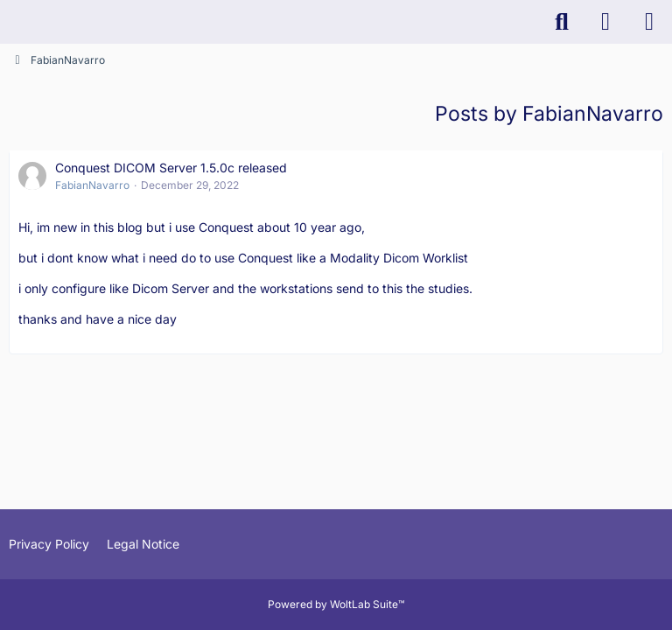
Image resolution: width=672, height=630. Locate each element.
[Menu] (649, 21)
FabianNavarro (92, 185)
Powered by (336, 604)
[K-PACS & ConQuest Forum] (8, 21)
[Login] (605, 22)
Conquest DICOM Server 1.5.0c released (171, 167)
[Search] (561, 21)
